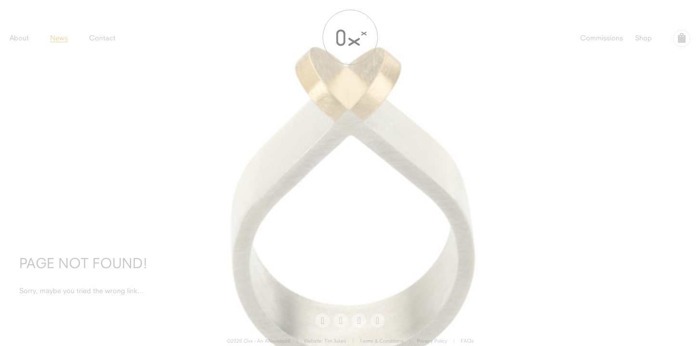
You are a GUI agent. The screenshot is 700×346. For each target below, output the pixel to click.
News (59, 38)
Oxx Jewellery (350, 37)
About (19, 38)
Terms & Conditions (381, 341)
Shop (643, 38)
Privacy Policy (432, 341)
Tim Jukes (335, 341)
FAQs (467, 341)
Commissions (601, 38)
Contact (102, 38)
